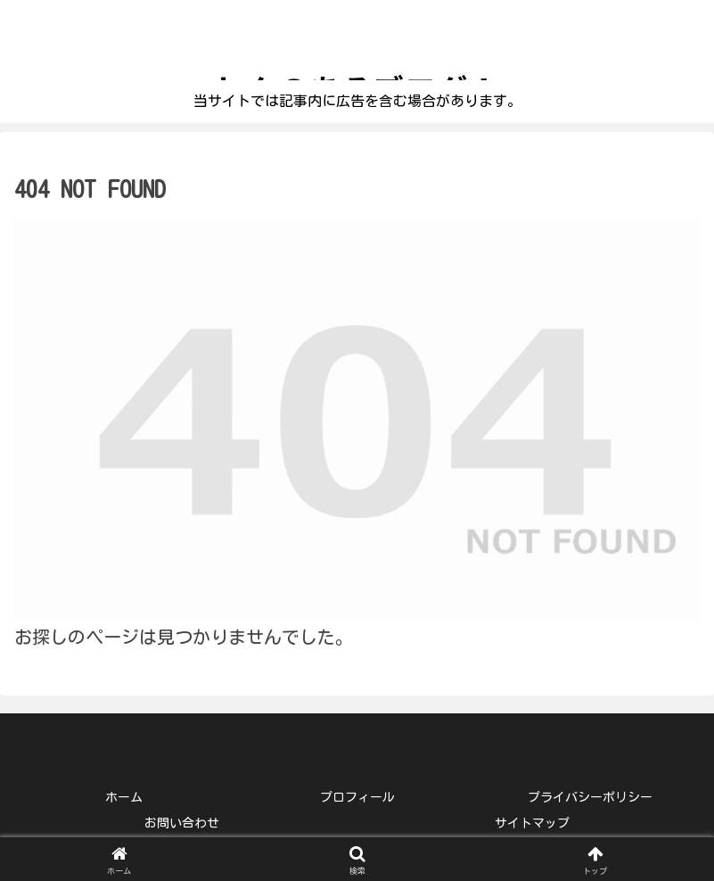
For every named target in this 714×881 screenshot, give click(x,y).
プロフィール (357, 797)
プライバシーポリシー (590, 797)
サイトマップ (532, 823)
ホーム (124, 797)
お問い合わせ (181, 823)
